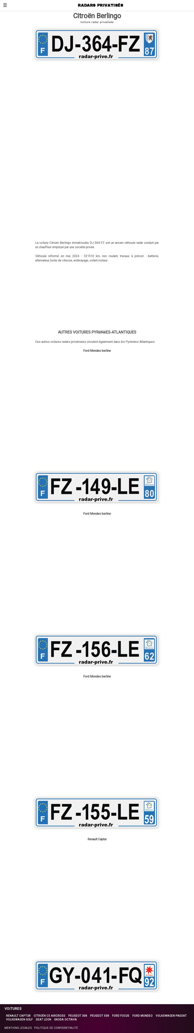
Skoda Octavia (65, 1019)
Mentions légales (18, 1027)
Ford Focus (121, 1015)
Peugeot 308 (77, 1015)
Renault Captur (18, 1015)
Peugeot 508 (99, 1015)
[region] (97, 93)
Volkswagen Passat (171, 1015)
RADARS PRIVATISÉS (100, 5)
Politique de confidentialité (56, 1027)
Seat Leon (43, 1019)
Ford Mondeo (142, 1015)
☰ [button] (5, 5)
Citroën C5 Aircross (49, 1015)
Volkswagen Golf (19, 1019)
